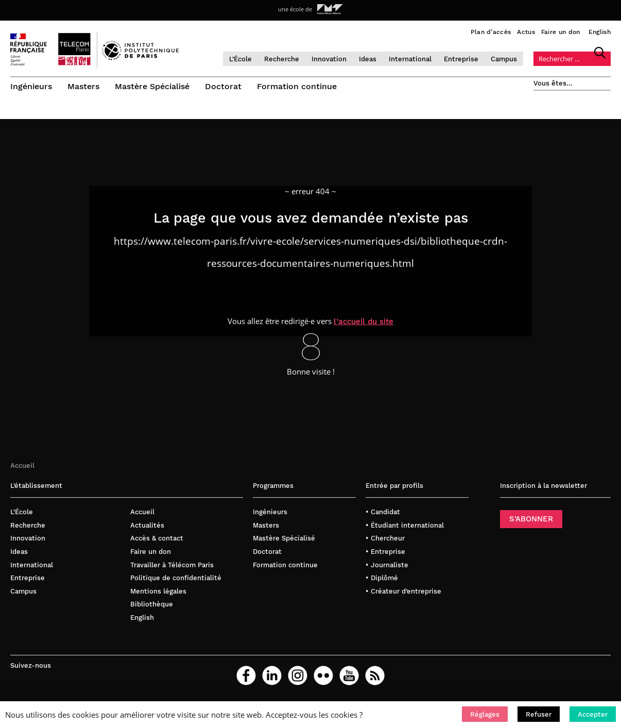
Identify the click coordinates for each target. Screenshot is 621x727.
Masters (83, 86)
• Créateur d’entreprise (403, 593)
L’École (240, 59)
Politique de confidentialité (175, 580)
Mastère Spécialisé (152, 86)
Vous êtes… (553, 83)
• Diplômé (382, 580)
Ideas (367, 59)
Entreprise (461, 59)
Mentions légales (158, 593)
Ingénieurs (31, 86)
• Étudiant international (405, 527)
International (410, 59)
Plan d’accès (491, 32)
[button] (485, 714)
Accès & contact (156, 540)
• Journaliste (387, 566)
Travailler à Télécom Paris (172, 566)
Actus (526, 32)
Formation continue (297, 86)
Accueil (22, 467)
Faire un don (560, 32)
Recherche (281, 59)
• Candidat (383, 514)
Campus (504, 59)
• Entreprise (385, 553)
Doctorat (223, 86)
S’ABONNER (531, 521)
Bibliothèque (151, 606)
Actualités (147, 527)
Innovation (329, 59)
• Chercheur (385, 540)
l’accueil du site (363, 323)
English (600, 32)
